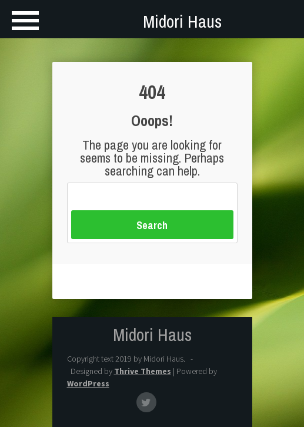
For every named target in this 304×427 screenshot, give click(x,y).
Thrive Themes (142, 371)
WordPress (88, 383)
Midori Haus (182, 21)
